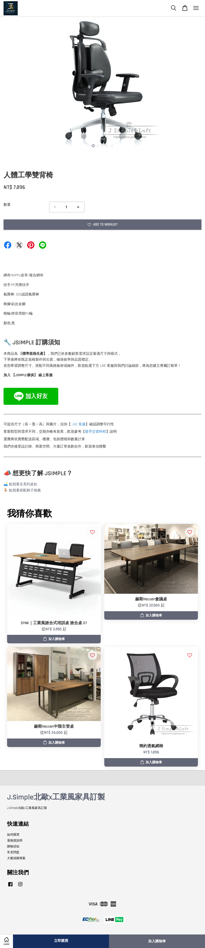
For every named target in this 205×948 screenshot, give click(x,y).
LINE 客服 (79, 424)
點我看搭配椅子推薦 (25, 490)
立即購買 (61, 941)
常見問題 (13, 852)
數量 (7, 204)
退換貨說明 (14, 840)
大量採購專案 (16, 858)
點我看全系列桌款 (23, 484)
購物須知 (13, 846)
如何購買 (13, 835)
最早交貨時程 (95, 431)
